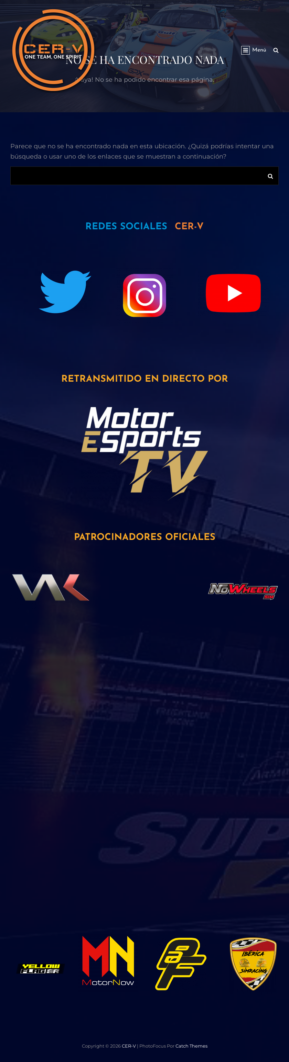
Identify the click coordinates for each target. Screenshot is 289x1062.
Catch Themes (191, 1046)
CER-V (129, 1046)
